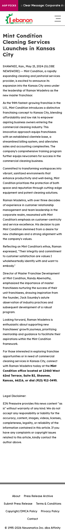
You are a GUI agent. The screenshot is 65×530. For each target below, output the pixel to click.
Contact (32, 519)
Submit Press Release (18, 503)
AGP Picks (9, 5)
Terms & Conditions (48, 503)
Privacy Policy (50, 511)
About (16, 496)
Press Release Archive (38, 496)
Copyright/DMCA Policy (21, 511)
